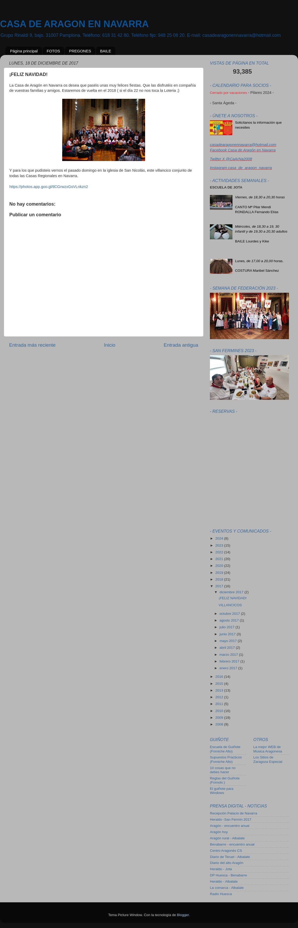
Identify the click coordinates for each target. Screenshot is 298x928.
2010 (219, 711)
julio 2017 (227, 627)
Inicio (109, 345)
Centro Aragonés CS (226, 851)
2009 (219, 718)
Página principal (24, 51)
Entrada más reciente (32, 345)
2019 (219, 573)
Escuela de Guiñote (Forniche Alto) (225, 749)
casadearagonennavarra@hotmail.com (243, 145)
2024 (219, 538)
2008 (219, 724)
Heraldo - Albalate (224, 881)
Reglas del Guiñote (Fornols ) (225, 780)
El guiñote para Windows (221, 791)
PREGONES (80, 51)
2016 (219, 677)
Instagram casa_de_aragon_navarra (241, 168)
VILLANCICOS (230, 605)
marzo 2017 (229, 655)
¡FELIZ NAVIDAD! (233, 598)
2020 (219, 566)
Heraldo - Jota (221, 869)
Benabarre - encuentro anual (232, 844)
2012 (219, 697)
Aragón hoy (219, 832)
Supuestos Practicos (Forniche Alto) (226, 759)
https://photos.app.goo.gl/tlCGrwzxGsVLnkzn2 (48, 187)
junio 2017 (228, 634)
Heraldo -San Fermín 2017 (230, 819)
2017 (219, 586)
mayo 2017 (228, 641)
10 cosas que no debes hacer (223, 770)
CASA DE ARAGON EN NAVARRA (74, 24)
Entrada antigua (181, 345)
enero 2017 (228, 668)
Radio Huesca (221, 894)
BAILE (105, 51)
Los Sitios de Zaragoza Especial (267, 759)
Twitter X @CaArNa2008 (231, 159)
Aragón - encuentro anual (229, 826)
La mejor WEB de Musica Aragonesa (267, 749)
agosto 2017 (229, 620)
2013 (219, 690)
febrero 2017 (229, 661)
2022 (219, 552)
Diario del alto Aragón (226, 863)
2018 (219, 579)
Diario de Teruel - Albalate (230, 857)
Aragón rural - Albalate (227, 838)
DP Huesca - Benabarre (228, 875)
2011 (219, 704)
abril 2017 (227, 648)
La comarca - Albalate (227, 888)
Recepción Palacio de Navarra (233, 813)
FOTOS (53, 51)
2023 (219, 545)
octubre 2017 (230, 614)
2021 (219, 559)
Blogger (183, 915)
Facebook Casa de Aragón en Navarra (243, 150)
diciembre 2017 (231, 592)
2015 (219, 684)
